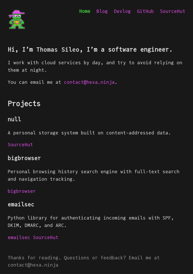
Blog (102, 11)
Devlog (122, 11)
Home (84, 11)
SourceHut (172, 11)
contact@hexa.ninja (89, 82)
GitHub (145, 11)
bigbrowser (22, 191)
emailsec (19, 237)
